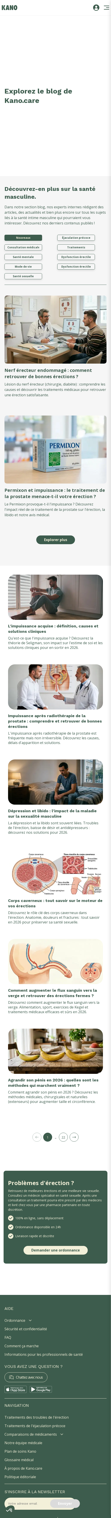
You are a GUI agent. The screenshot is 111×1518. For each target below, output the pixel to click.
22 (63, 1137)
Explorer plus (55, 539)
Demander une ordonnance (55, 1250)
